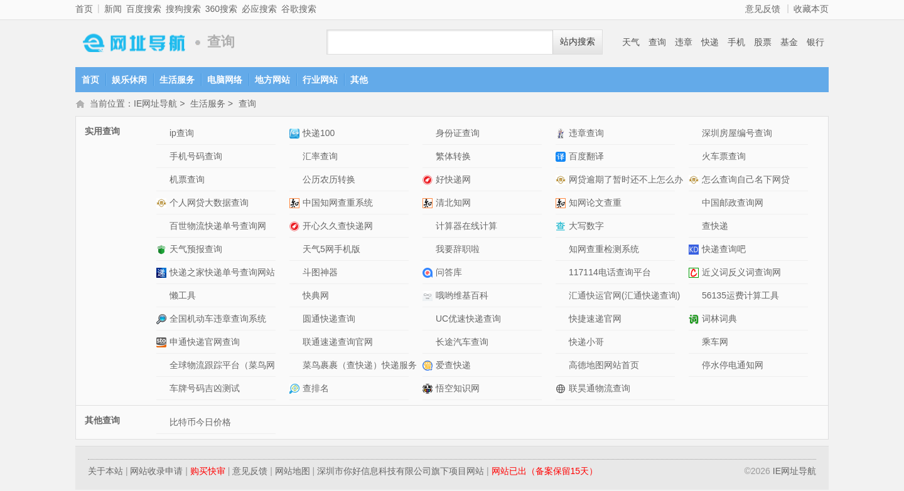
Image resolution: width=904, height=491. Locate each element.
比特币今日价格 (200, 423)
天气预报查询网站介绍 (163, 250)
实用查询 (102, 132)
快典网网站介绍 (296, 297)
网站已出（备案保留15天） (545, 472)
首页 (84, 9)
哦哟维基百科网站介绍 (429, 297)
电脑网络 (224, 80)
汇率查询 (320, 157)
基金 (789, 42)
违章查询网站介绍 (562, 134)
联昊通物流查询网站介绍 (562, 390)
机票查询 (187, 181)
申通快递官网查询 (205, 343)
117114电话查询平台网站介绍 (562, 274)
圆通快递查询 (329, 320)
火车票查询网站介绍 (695, 158)
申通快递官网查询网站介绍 (163, 343)
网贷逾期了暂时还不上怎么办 (626, 181)
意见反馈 (762, 9)
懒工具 (183, 297)
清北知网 (453, 204)
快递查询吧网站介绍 (695, 250)
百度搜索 (143, 9)
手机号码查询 (196, 157)
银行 (815, 42)
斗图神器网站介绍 (296, 274)
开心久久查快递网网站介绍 (296, 227)
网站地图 (292, 472)
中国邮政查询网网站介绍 (695, 204)
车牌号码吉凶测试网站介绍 (163, 390)
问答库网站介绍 (429, 274)
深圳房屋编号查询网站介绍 (695, 134)
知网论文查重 (595, 204)
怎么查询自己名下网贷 (746, 181)
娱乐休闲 (129, 80)
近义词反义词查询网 (741, 273)
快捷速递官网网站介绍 (562, 320)
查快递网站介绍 (695, 227)
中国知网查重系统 (338, 204)
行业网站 (320, 80)
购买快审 (207, 472)
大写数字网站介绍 (562, 227)
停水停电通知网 (732, 366)
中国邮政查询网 (732, 204)
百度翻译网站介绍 (562, 158)
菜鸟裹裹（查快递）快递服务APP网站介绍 (296, 366)
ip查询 (182, 134)
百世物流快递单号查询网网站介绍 (163, 227)
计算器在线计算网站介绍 (429, 227)
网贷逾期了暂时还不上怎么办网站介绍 (562, 181)
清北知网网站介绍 (429, 204)
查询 (657, 42)
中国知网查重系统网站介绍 (296, 204)
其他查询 (102, 421)
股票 (763, 42)
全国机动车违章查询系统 (218, 320)
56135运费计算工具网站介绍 (695, 297)
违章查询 (586, 134)
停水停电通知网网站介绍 (695, 366)
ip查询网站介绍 (163, 134)
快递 (710, 42)
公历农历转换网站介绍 (296, 181)
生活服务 (177, 80)
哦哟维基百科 (462, 297)
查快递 (715, 227)
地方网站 (272, 80)
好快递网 (453, 181)
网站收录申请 (156, 472)
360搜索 (221, 9)
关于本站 (105, 472)
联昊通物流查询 (599, 389)
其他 (359, 80)
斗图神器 (320, 273)
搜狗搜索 (183, 9)
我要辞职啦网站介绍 (429, 250)
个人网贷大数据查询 (209, 204)
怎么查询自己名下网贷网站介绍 (695, 181)
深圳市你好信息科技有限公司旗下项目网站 (400, 472)
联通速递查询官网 (338, 343)
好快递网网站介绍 (429, 181)
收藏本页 (811, 9)
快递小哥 (586, 343)
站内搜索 (577, 41)
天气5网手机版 (331, 250)
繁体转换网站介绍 (429, 158)
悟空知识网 (458, 389)
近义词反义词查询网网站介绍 (695, 274)
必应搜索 (259, 9)
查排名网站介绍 (296, 390)
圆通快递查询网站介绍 (296, 320)
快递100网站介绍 (296, 134)
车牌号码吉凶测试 (205, 389)
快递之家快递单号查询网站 (222, 273)
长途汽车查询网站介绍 (429, 343)
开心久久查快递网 (338, 227)
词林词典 (719, 320)
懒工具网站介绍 (163, 297)
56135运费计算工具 (740, 297)
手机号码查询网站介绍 (163, 158)
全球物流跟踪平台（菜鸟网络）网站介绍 (163, 366)
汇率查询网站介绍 (296, 158)
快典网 (316, 297)
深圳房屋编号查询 (737, 134)
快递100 (319, 134)
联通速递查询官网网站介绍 (296, 343)
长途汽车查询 (462, 343)
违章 (683, 42)
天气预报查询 (196, 250)
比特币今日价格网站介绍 (163, 423)
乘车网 (715, 343)
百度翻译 (586, 157)
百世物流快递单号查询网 (218, 227)
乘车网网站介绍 (695, 343)
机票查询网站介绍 (163, 181)
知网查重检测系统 (604, 250)
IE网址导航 (131, 42)
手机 (736, 42)
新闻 (113, 9)
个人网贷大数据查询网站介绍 (163, 204)
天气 (631, 42)
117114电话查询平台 (610, 273)
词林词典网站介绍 (695, 320)
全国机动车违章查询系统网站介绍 (163, 320)
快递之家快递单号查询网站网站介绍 (163, 274)
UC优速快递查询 (468, 320)
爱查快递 (453, 366)
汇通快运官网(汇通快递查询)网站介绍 (562, 297)
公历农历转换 (329, 181)
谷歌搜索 (298, 9)
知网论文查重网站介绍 (562, 204)
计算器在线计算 (466, 227)
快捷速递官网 (595, 320)
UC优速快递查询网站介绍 (429, 320)
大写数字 (586, 227)
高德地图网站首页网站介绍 (562, 366)
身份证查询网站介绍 (429, 134)
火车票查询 (724, 157)
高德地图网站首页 (604, 366)
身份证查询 (458, 134)
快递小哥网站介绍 (562, 343)
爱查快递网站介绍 (429, 366)
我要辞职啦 (458, 250)
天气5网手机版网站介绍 (296, 250)
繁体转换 (453, 157)
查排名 (316, 389)
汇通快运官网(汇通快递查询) (624, 297)
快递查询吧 (724, 250)
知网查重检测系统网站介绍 (562, 250)
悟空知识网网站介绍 (429, 390)
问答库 (449, 273)
